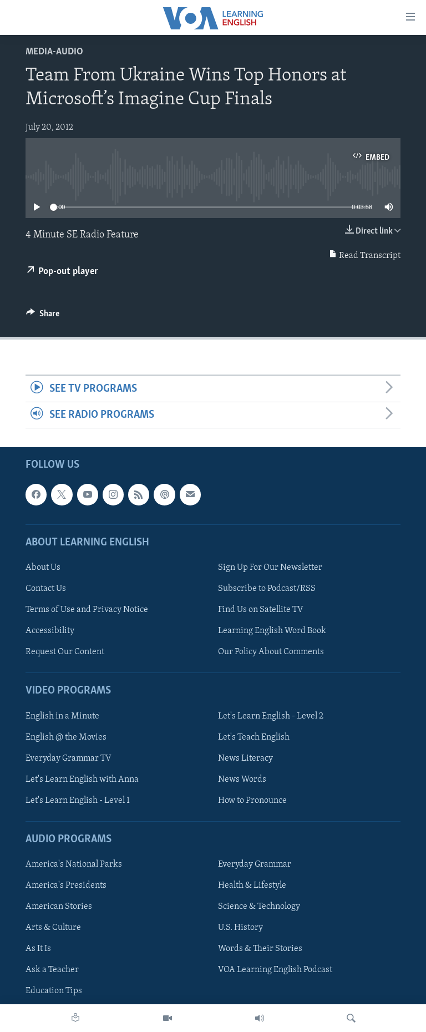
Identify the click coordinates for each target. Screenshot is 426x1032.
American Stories (59, 907)
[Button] (42, 316)
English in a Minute (62, 716)
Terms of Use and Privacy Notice (87, 609)
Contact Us (46, 588)
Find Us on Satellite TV (260, 609)
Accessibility (50, 631)
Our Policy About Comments (271, 652)
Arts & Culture (53, 928)
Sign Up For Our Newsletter (270, 567)
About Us (43, 567)
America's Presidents (66, 886)
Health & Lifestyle (252, 886)
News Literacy (245, 758)
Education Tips (54, 991)
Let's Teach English (254, 737)
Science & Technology (259, 907)
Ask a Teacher (52, 970)
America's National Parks (74, 865)
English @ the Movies (66, 737)
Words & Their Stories (260, 949)
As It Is (38, 949)
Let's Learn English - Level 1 (78, 800)
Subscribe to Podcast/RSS (267, 588)
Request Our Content (65, 652)
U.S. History (240, 928)
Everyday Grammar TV (68, 758)
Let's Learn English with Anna (82, 779)
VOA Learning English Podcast (275, 970)
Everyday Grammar (254, 865)
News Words (242, 779)
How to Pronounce (252, 800)
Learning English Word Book (272, 631)
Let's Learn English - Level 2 (270, 716)
